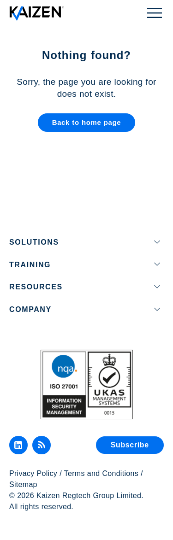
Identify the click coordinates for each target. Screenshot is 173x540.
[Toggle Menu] (154, 12)
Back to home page (86, 122)
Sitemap (23, 484)
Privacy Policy (33, 473)
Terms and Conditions (101, 473)
